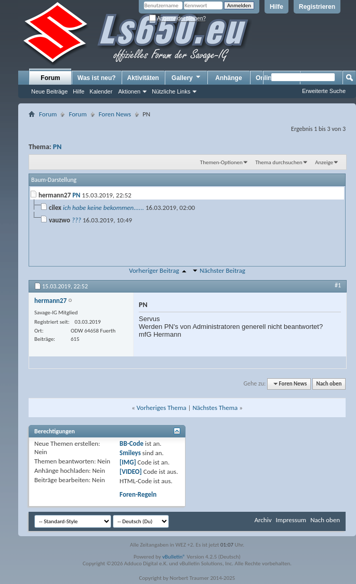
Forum (50, 78)
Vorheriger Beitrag (154, 270)
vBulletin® (174, 556)
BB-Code (131, 443)
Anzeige (324, 162)
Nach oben (328, 383)
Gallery (187, 77)
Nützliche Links (171, 91)
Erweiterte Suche (324, 91)
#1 (338, 285)
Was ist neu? (96, 78)
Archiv (262, 520)
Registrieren (317, 6)
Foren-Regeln (138, 494)
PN (57, 146)
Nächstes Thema (215, 408)
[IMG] (128, 462)
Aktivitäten (143, 78)
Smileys (130, 453)
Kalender (100, 91)
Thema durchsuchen (278, 162)
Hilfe (276, 6)
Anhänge (228, 78)
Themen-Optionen (221, 162)
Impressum (290, 520)
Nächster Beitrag (222, 270)
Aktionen (129, 91)
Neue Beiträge (49, 91)
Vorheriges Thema (162, 408)
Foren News (115, 114)
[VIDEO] (131, 471)
